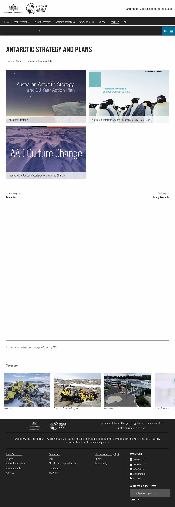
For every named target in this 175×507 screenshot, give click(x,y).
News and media (86, 21)
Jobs (125, 21)
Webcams (54, 472)
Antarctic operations (65, 21)
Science (9, 459)
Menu (168, 31)
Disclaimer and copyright (107, 454)
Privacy (98, 459)
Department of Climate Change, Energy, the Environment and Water (131, 423)
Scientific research (42, 21)
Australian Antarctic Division (131, 428)
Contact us (54, 454)
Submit (135, 499)
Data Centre (55, 468)
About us (115, 21)
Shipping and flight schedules (63, 463)
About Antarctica (22, 21)
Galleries (103, 21)
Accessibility (101, 463)
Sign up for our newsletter (143, 486)
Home (6, 21)
